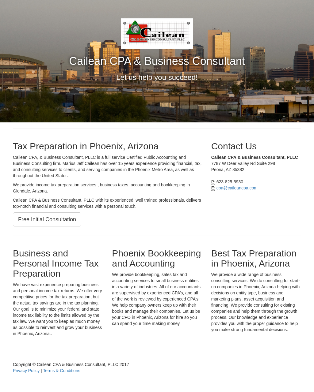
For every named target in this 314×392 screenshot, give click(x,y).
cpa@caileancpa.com (237, 187)
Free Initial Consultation (47, 219)
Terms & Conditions (61, 370)
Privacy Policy (26, 370)
